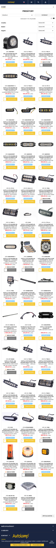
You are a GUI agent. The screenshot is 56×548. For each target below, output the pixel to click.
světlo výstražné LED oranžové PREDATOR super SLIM (46, 294)
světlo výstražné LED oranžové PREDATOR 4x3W (10, 499)
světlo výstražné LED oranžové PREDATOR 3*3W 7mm (28, 55)
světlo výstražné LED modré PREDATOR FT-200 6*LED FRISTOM (10, 431)
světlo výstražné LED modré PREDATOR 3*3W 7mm (28, 362)
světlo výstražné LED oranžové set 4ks (28, 259)
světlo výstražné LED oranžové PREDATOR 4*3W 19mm (46, 89)
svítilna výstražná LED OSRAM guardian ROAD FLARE (28, 465)
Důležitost (17, 15)
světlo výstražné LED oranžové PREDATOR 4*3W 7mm (46, 55)
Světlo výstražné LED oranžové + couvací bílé (10, 260)
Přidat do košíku (12, 65)
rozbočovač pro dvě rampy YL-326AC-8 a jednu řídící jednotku (28, 328)
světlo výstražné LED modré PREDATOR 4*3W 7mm (45, 362)
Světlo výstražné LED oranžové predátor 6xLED (10, 157)
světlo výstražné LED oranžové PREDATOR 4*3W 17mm (10, 123)
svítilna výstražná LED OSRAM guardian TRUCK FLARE (10, 465)
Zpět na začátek (48, 516)
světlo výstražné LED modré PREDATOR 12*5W (46, 395)
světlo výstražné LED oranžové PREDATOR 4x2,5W (46, 465)
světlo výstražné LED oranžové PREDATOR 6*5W (46, 191)
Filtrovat (45, 15)
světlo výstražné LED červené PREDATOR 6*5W (46, 430)
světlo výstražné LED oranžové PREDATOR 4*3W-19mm (28, 123)
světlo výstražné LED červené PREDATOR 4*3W (28, 430)
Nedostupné (47, 65)
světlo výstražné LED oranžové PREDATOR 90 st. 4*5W (46, 226)
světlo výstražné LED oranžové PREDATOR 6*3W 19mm (10, 191)
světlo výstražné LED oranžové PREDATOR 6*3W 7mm (28, 89)
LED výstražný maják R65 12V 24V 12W (10, 54)
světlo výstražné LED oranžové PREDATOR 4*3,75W (10, 89)
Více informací (51, 541)
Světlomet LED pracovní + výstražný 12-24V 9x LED (46, 260)
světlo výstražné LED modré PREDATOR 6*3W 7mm (10, 396)
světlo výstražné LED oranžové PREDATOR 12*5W (10, 226)
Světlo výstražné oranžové (46, 327)
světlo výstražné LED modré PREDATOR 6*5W (28, 395)
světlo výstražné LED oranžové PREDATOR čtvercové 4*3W (10, 294)
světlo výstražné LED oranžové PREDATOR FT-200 (28, 226)
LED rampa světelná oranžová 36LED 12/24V (28, 293)
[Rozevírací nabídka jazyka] (24, 2)
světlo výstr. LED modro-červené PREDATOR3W (10, 362)
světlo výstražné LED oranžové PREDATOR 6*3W (46, 157)
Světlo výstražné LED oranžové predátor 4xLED (46, 123)
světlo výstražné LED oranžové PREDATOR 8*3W (28, 191)
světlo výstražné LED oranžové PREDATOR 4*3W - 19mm (28, 157)
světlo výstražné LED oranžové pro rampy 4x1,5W (28, 499)
